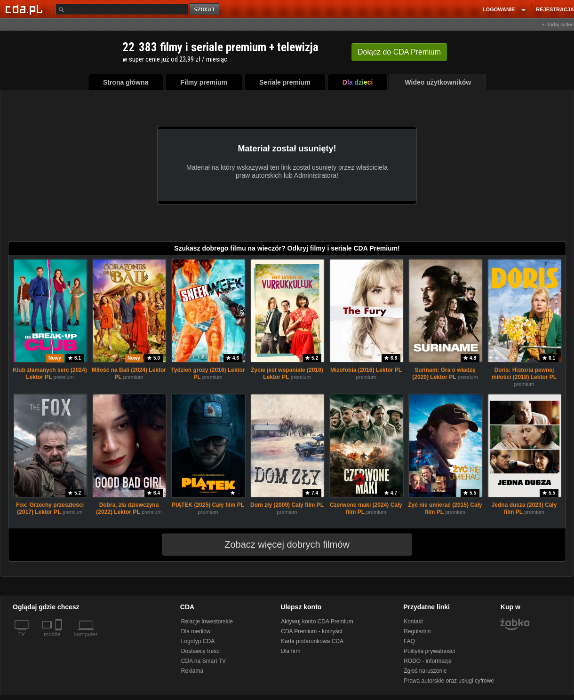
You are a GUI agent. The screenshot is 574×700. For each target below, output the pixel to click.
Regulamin (417, 631)
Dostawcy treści (201, 651)
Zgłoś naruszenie (425, 671)
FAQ (409, 641)
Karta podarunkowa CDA (312, 641)
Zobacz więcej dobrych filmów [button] (281, 544)
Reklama (192, 671)
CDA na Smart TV (203, 661)
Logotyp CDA (198, 641)
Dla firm (290, 651)
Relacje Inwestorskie (207, 621)
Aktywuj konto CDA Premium (317, 621)
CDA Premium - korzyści (311, 631)
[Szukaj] (122, 9)
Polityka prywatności (429, 651)
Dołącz (399, 52)
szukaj (205, 9)
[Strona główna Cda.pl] (25, 9)
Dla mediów (196, 631)
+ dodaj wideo (558, 24)
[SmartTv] (59, 640)
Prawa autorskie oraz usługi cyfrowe (449, 680)
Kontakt (413, 621)
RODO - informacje (428, 661)
